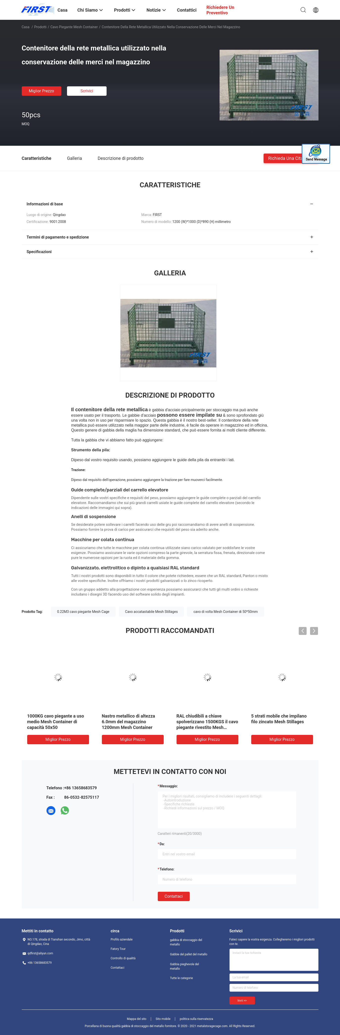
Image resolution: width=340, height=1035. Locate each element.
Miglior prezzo (41, 91)
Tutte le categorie (181, 978)
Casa (26, 27)
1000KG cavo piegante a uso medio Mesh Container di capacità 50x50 (55, 721)
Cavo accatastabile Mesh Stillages (151, 612)
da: (162, 844)
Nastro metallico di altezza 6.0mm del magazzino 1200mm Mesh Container (128, 721)
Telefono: (167, 869)
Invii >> (242, 1000)
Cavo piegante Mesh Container (74, 27)
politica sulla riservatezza (196, 1019)
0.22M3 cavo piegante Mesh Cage (83, 612)
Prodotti (40, 27)
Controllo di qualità (123, 958)
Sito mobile (163, 1019)
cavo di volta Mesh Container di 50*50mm (225, 612)
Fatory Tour (118, 949)
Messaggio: (169, 786)
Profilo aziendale (122, 939)
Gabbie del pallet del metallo (188, 954)
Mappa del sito (136, 1019)
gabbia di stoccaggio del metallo (186, 942)
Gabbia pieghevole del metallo (184, 966)
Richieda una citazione (291, 158)
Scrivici (86, 91)
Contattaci (174, 896)
